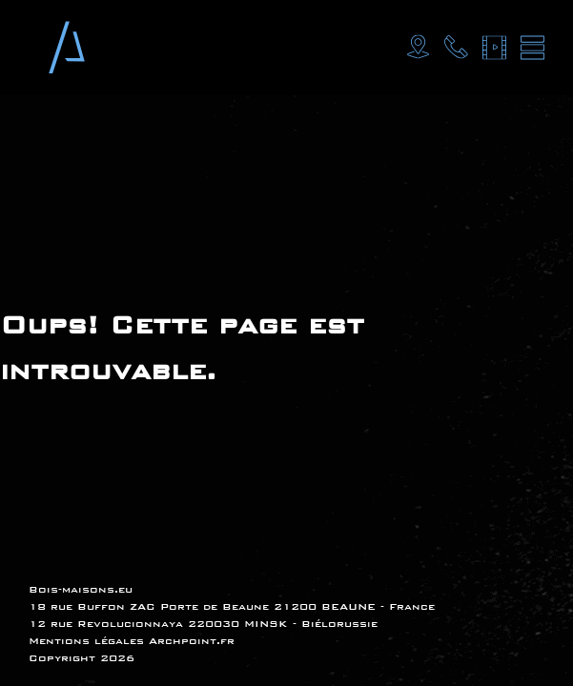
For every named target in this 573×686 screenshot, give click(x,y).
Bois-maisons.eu (81, 589)
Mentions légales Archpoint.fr (132, 641)
